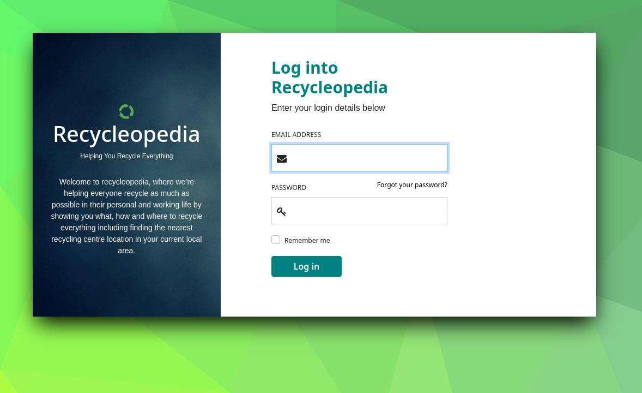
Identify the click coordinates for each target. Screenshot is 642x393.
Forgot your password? (412, 184)
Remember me (307, 240)
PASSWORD (288, 187)
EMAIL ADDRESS (296, 134)
